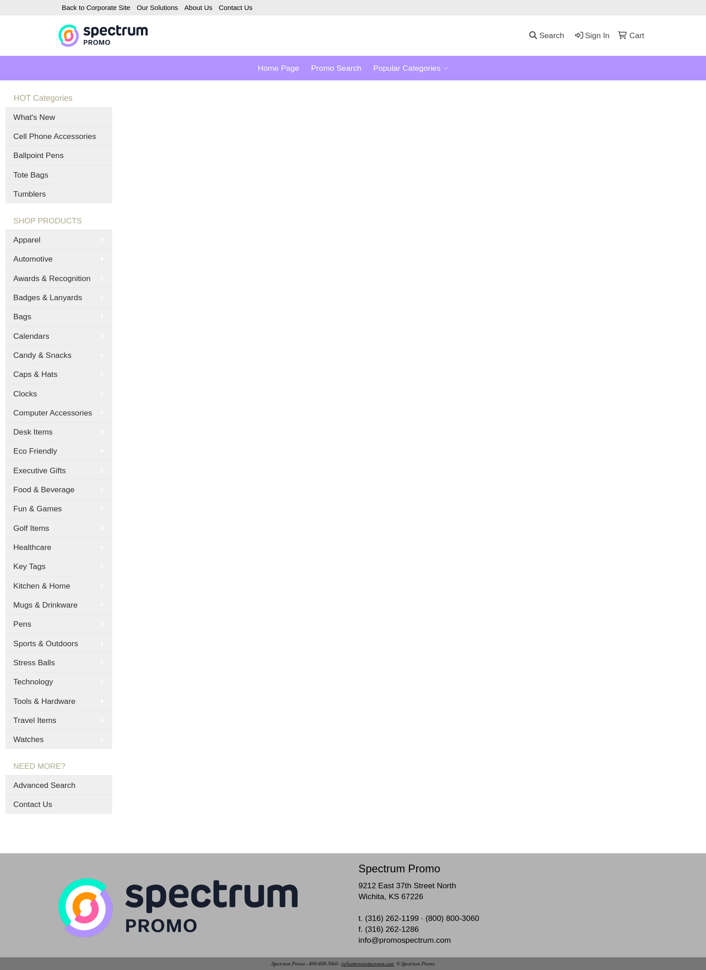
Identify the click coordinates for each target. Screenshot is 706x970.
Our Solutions (157, 7)
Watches (28, 739)
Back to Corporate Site (96, 7)
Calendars (31, 336)
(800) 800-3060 (452, 918)
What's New (34, 117)
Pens (22, 624)
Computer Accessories (52, 412)
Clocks (25, 393)
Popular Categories (410, 68)
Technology (33, 681)
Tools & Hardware (44, 701)
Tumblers (29, 193)
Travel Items (34, 720)
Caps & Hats (35, 374)
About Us (198, 7)
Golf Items (31, 528)
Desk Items (33, 431)
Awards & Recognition (51, 278)
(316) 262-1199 (392, 918)
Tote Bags (30, 174)
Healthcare (32, 547)
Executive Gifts (39, 470)
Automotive (33, 258)
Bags (22, 316)
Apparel (26, 239)
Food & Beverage (44, 489)
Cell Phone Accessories (54, 136)
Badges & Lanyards (47, 297)
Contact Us (236, 7)
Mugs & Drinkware (45, 604)
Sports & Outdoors (45, 643)
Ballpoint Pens (38, 155)
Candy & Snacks (42, 355)
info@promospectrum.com (404, 940)
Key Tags (29, 566)
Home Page (278, 68)
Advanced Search (44, 785)
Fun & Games (37, 508)
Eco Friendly (35, 450)
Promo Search (336, 68)
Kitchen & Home (41, 585)
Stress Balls (34, 662)
